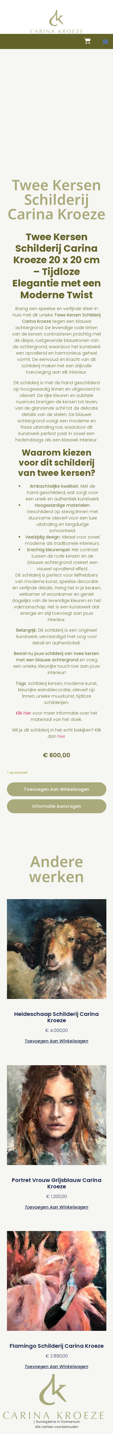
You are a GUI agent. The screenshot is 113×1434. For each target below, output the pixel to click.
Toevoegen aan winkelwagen (56, 789)
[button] (105, 41)
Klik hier (23, 713)
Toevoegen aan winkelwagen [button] (56, 1040)
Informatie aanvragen (56, 806)
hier (61, 736)
